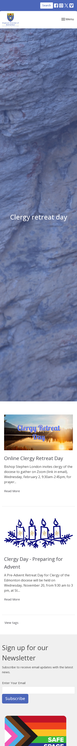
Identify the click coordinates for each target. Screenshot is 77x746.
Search (46, 5)
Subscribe (15, 698)
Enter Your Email (13, 683)
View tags (11, 623)
